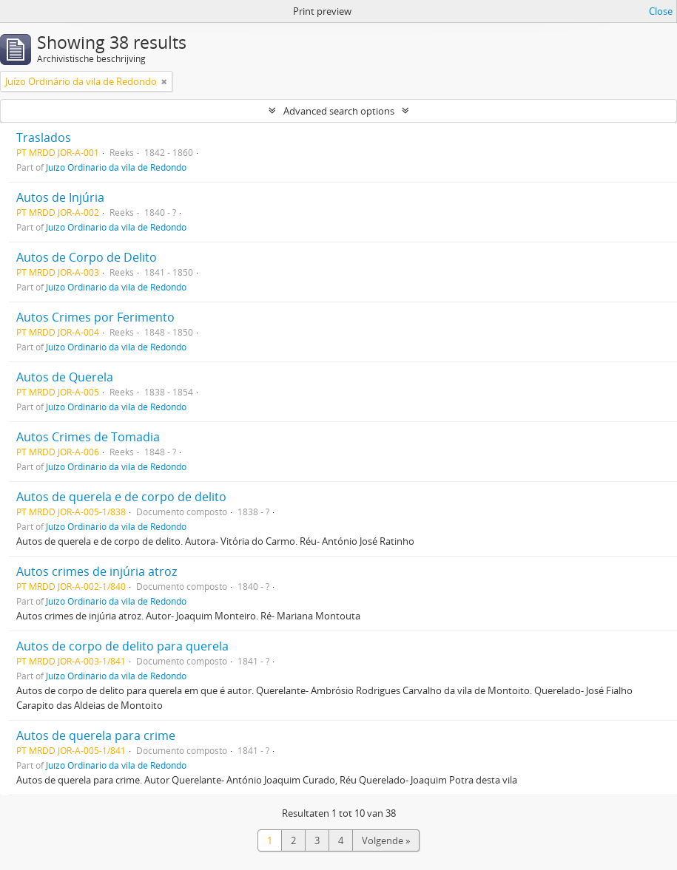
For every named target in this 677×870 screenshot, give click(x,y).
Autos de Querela (64, 377)
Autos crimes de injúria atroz (96, 571)
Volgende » (386, 840)
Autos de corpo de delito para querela (122, 646)
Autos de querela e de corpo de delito (121, 497)
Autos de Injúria (60, 197)
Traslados (43, 137)
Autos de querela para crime (95, 735)
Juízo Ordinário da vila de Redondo (116, 167)
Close (661, 11)
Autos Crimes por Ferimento (95, 317)
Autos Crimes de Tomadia (88, 437)
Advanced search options (338, 111)
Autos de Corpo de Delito (86, 257)
